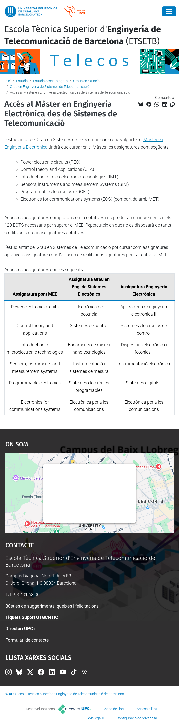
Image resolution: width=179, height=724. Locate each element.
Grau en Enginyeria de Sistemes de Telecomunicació (49, 87)
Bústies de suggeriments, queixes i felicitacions (52, 606)
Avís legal (94, 718)
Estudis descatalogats (50, 81)
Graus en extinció (86, 81)
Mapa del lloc (113, 709)
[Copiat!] (172, 104)
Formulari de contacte (27, 640)
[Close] (169, 11)
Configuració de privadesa (137, 718)
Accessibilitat (147, 709)
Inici (7, 81)
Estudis (22, 81)
